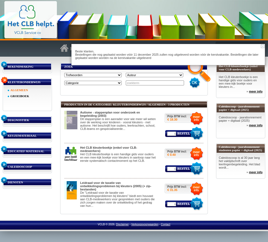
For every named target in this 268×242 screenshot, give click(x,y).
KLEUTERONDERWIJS (24, 82)
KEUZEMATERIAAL (22, 135)
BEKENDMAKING (20, 66)
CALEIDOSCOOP (20, 166)
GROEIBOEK (19, 96)
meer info (256, 91)
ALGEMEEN (19, 90)
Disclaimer (122, 224)
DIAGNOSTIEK (18, 120)
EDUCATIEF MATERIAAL (26, 151)
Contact (165, 224)
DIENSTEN (15, 182)
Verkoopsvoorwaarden (145, 224)
